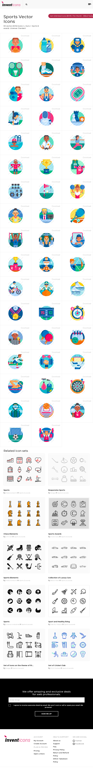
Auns (28, 26)
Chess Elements (11, 534)
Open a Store (39, 754)
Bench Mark (55, 580)
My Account (38, 741)
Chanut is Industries (12, 624)
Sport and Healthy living (59, 622)
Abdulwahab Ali (11, 493)
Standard (22, 28)
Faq (54, 747)
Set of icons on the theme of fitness (20, 665)
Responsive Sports (56, 490)
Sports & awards (24, 493)
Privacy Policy (59, 750)
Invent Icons (55, 537)
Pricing (37, 751)
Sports (6, 490)
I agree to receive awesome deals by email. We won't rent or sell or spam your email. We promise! (48, 706)
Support (56, 744)
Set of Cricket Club (57, 665)
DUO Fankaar (55, 668)
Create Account (40, 744)
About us (56, 741)
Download (25, 36)
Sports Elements (11, 578)
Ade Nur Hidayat (56, 624)
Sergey (53, 493)
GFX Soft (9, 537)
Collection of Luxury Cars (59, 578)
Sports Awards (54, 534)
